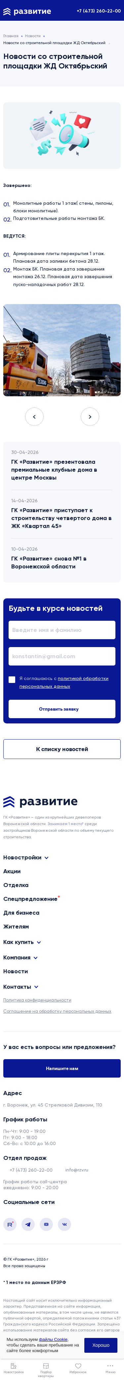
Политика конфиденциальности (37, 1000)
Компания (16, 957)
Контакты (17, 986)
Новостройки (22, 857)
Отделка (15, 885)
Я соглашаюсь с (64, 682)
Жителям (16, 926)
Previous (34, 416)
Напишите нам (62, 1068)
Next (90, 416)
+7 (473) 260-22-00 (99, 11)
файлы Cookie (53, 1339)
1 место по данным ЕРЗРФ (36, 1282)
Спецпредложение (30, 898)
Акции (12, 871)
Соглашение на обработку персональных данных (57, 1011)
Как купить (18, 942)
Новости (15, 971)
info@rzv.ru (76, 1169)
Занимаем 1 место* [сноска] (66, 824)
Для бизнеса (21, 912)
